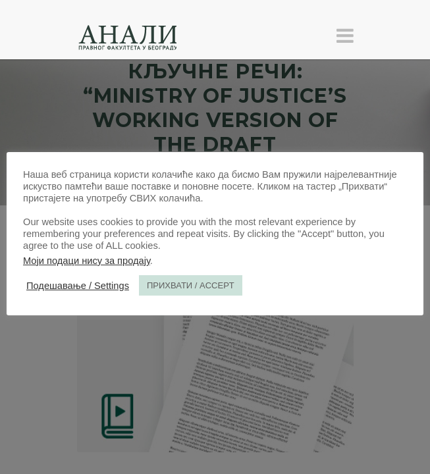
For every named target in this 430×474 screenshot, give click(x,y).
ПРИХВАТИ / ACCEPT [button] (190, 285)
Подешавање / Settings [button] (77, 285)
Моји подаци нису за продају (86, 260)
